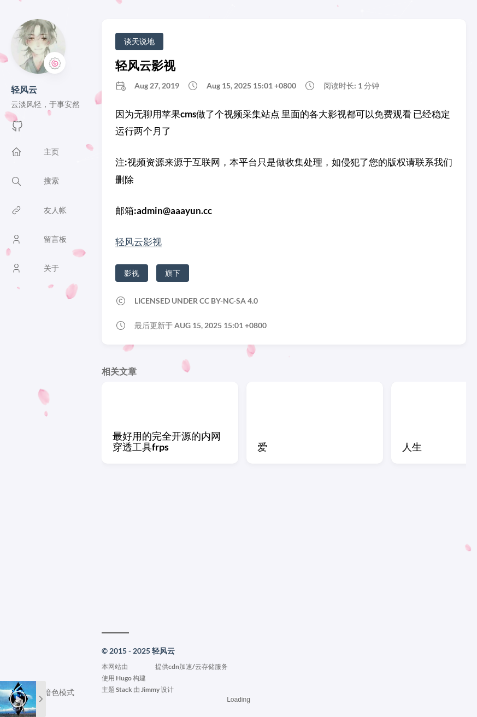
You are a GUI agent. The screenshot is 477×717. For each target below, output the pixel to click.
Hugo (124, 678)
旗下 (172, 272)
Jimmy (150, 689)
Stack (124, 689)
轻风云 (24, 89)
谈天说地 (139, 41)
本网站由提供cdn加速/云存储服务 (165, 666)
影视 (131, 272)
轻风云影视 (145, 65)
